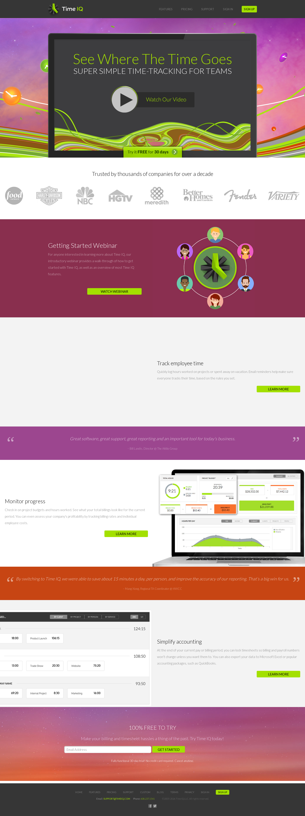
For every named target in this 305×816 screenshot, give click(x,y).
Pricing (187, 9)
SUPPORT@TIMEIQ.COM (116, 798)
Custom (145, 792)
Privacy (189, 792)
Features (166, 9)
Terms (174, 792)
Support (207, 9)
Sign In (228, 9)
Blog (160, 792)
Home (78, 792)
